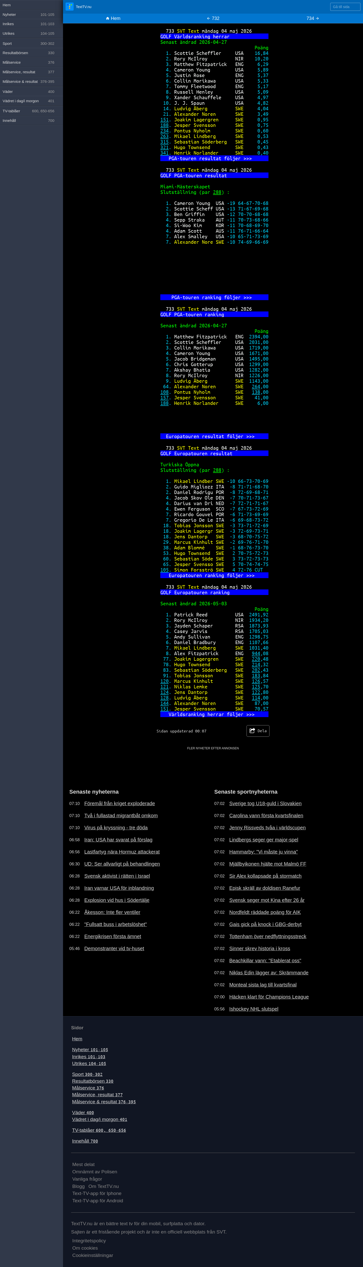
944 (256, 653)
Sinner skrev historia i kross (259, 948)
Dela (258, 731)
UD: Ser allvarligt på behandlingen (122, 864)
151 (164, 119)
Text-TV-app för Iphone (97, 1193)
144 (164, 703)
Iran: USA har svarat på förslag (118, 839)
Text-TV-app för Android (97, 1200)
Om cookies (85, 1248)
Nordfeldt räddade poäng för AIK (265, 912)
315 (164, 142)
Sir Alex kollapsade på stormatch (265, 876)
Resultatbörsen (92, 1081)
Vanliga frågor (87, 1179)
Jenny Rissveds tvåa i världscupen (267, 827)
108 (164, 392)
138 (256, 392)
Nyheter (90, 1049)
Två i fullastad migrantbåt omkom (121, 815)
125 (256, 686)
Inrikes (88, 1056)
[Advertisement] (213, 762)
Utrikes (89, 1063)
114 (256, 697)
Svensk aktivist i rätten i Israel (117, 876)
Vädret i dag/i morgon (99, 1119)
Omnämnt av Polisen (94, 1171)
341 (164, 153)
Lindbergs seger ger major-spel (263, 839)
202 (256, 670)
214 (256, 664)
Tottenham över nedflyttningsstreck (267, 936)
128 (164, 697)
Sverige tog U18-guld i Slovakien (265, 803)
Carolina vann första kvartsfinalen (266, 815)
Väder (83, 1112)
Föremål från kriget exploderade (119, 803)
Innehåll (85, 1141)
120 (164, 681)
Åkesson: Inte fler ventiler (112, 912)
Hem (113, 18)
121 (164, 686)
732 (212, 18)
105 (164, 570)
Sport (87, 1074)
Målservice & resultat (104, 1101)
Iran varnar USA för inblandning (119, 888)
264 (256, 386)
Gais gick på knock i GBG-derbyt (265, 924)
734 (313, 18)
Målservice (88, 1087)
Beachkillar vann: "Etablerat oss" (265, 960)
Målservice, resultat (97, 1094)
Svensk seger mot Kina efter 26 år (267, 900)
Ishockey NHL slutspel (253, 1009)
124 (164, 692)
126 (256, 681)
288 (217, 192)
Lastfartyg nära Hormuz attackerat (122, 852)
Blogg (78, 1186)
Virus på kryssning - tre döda (115, 827)
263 (164, 136)
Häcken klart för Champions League (269, 997)
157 (164, 397)
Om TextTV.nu (103, 1186)
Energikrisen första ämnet (112, 936)
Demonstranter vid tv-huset (114, 948)
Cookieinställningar (92, 1255)
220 (256, 659)
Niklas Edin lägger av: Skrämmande (268, 972)
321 (164, 147)
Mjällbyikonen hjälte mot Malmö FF (267, 864)
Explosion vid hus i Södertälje (116, 900)
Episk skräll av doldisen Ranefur (264, 888)
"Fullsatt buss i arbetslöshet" (115, 924)
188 (164, 125)
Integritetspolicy (89, 1240)
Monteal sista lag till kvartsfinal (262, 985)
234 (164, 130)
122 (256, 692)
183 (256, 675)
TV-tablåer (99, 1130)
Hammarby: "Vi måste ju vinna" (263, 852)
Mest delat (83, 1164)
